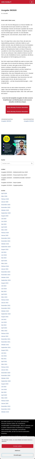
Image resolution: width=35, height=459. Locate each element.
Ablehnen (17, 450)
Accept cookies (17, 446)
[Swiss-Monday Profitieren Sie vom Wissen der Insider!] (6, 2)
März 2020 (4, 398)
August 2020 (4, 384)
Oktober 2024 (5, 243)
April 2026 (4, 193)
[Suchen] (15, 163)
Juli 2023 (3, 286)
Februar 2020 (5, 400)
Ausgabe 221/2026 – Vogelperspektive (12, 185)
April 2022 (4, 328)
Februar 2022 (5, 333)
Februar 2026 (5, 199)
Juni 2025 (4, 221)
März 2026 (4, 196)
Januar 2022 (4, 336)
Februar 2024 (5, 266)
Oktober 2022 (5, 311)
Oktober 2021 (5, 344)
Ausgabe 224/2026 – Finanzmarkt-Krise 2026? (14, 175)
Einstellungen (17, 455)
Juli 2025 (3, 218)
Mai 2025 (3, 224)
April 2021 (4, 361)
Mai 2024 (3, 257)
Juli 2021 (3, 353)
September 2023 (6, 280)
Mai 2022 (3, 325)
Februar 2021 (5, 367)
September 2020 (6, 381)
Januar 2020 (4, 403)
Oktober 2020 (5, 378)
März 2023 (4, 297)
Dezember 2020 (5, 372)
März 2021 (4, 364)
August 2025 (4, 215)
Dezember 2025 (5, 204)
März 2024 (4, 263)
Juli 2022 (3, 319)
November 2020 (5, 375)
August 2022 (4, 316)
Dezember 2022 (5, 305)
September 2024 (6, 246)
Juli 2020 (3, 386)
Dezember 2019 (5, 406)
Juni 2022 (4, 322)
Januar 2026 (4, 201)
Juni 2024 (4, 255)
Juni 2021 (4, 356)
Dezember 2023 (5, 272)
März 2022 (4, 330)
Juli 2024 (3, 252)
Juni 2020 (4, 389)
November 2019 (5, 409)
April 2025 (4, 227)
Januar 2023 (4, 302)
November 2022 (5, 308)
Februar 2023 (5, 300)
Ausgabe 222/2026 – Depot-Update (11, 182)
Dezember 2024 (5, 238)
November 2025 (5, 207)
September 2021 (6, 347)
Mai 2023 (3, 291)
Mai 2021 (3, 358)
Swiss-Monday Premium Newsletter (17, 107)
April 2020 (4, 395)
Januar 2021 (4, 370)
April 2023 (4, 294)
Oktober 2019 (5, 412)
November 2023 (5, 274)
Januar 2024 (4, 269)
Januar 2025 (4, 235)
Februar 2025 (5, 232)
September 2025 (6, 213)
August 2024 (4, 249)
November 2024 (5, 241)
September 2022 (6, 314)
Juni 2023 (4, 288)
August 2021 (4, 350)
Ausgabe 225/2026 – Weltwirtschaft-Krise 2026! (14, 172)
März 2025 (4, 229)
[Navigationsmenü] (32, 2)
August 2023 (4, 283)
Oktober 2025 (5, 210)
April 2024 (4, 260)
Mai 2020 (3, 392)
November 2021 (5, 342)
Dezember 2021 (5, 339)
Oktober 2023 (5, 277)
